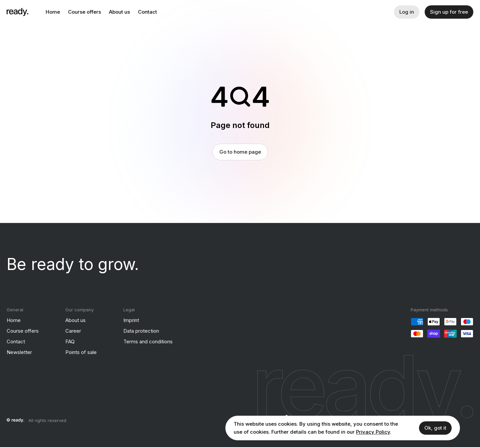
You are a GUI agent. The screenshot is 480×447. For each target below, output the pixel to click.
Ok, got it (435, 428)
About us (119, 12)
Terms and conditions (148, 341)
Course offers (84, 12)
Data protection (141, 331)
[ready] (17, 12)
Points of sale (81, 352)
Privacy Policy (373, 432)
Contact (147, 12)
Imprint (131, 320)
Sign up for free (449, 12)
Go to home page (240, 152)
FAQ (70, 341)
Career (73, 331)
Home (53, 12)
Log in (406, 12)
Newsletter (19, 352)
